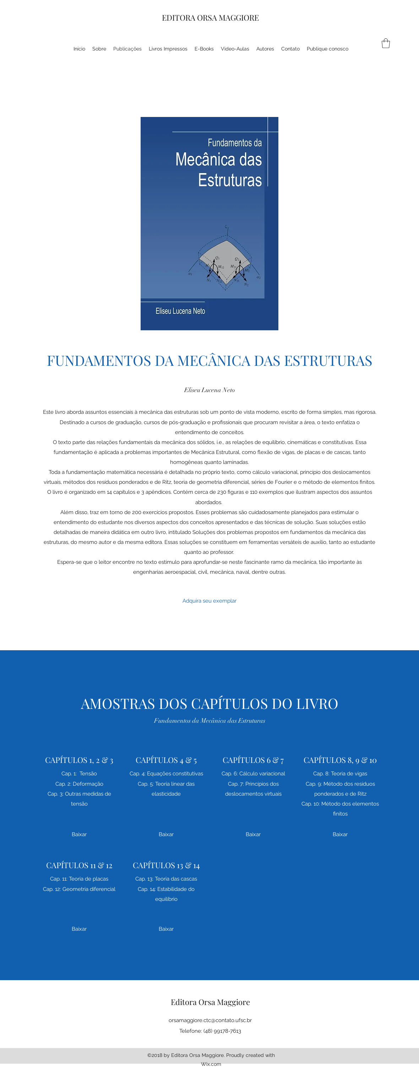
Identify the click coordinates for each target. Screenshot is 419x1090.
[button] (386, 43)
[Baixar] (79, 834)
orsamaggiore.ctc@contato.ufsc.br (210, 1020)
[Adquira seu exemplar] (209, 601)
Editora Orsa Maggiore (210, 1002)
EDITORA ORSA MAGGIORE (210, 17)
